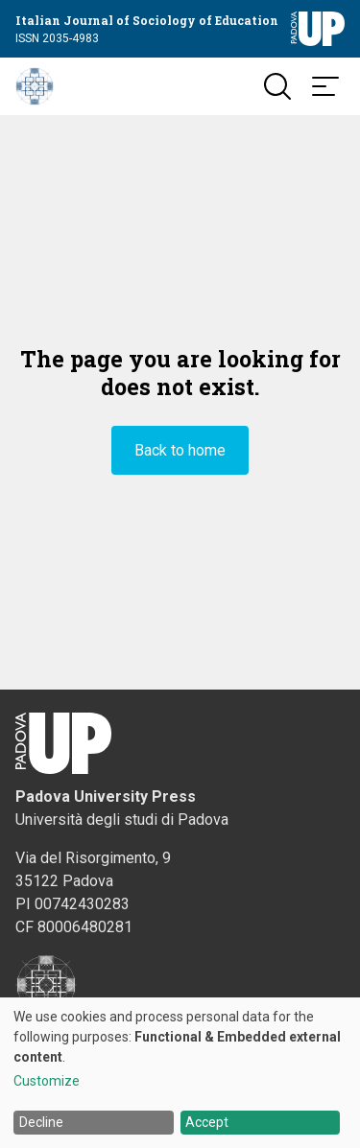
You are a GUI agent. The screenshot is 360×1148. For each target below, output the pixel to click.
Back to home (180, 450)
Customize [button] (46, 1081)
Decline (41, 1122)
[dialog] (180, 1072)
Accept (206, 1122)
